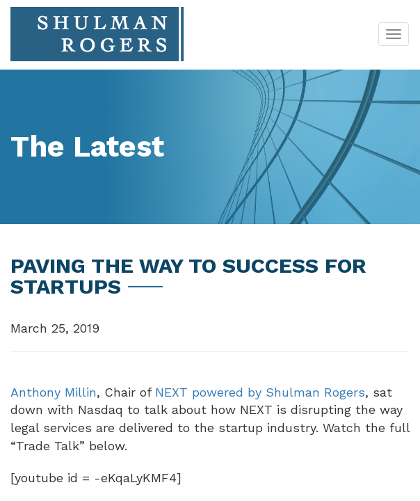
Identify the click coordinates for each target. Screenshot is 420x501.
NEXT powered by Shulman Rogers (260, 392)
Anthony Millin (53, 392)
